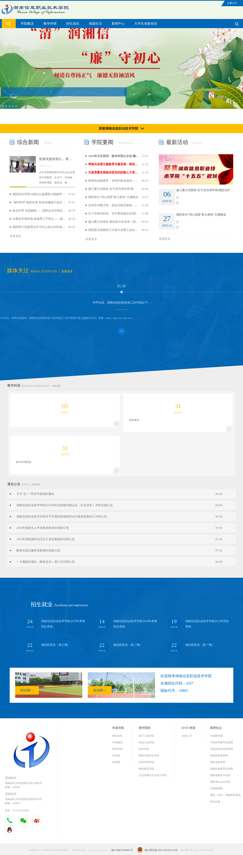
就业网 (116, 762)
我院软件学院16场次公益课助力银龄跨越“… (39, 194)
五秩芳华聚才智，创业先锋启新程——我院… (113, 205)
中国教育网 (216, 736)
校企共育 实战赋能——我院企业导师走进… (39, 210)
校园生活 (95, 23)
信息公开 (187, 736)
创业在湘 (215, 801)
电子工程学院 (146, 736)
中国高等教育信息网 (221, 742)
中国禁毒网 (216, 788)
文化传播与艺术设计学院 (153, 775)
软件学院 (144, 749)
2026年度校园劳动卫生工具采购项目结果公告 (45, 539)
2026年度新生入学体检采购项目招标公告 (42, 527)
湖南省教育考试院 (220, 775)
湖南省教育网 (217, 762)
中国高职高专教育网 (221, 749)
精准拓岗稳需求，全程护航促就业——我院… (113, 180)
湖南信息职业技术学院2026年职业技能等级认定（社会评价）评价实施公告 (64, 505)
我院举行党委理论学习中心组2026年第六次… (39, 227)
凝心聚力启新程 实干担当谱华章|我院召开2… (205, 190)
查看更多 (15, 236)
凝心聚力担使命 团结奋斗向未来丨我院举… (113, 221)
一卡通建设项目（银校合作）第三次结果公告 (45, 561)
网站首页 (117, 736)
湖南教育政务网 (219, 755)
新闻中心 (118, 23)
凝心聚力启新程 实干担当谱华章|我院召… (113, 188)
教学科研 (50, 23)
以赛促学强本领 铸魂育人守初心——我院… (39, 218)
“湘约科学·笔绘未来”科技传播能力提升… (38, 202)
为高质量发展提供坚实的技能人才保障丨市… (113, 172)
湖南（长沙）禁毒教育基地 (225, 795)
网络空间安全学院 (149, 755)
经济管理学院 (146, 762)
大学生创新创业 (145, 23)
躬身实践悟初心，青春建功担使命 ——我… (57, 159)
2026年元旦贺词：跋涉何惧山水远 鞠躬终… (113, 156)
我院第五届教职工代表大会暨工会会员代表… (113, 229)
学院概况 (27, 23)
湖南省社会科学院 (220, 782)
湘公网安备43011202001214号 (160, 850)
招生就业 (72, 23)
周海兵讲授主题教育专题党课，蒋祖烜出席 (113, 164)
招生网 (116, 755)
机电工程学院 (146, 742)
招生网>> (27, 690)
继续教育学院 (146, 768)
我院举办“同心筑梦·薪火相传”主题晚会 (113, 197)
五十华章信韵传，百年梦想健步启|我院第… (113, 213)
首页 (8, 23)
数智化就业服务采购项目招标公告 (38, 550)
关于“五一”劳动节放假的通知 (35, 493)
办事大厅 (232, 3)
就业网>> (99, 690)
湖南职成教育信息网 (221, 768)
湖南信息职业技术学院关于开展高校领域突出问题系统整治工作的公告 (61, 516)
